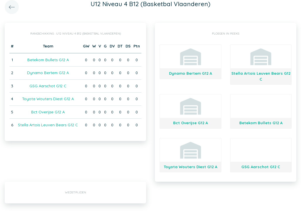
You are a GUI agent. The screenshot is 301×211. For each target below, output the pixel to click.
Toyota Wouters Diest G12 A (48, 98)
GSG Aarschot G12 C (47, 86)
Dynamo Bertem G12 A (48, 72)
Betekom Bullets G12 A (48, 59)
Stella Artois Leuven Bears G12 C (48, 124)
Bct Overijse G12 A (48, 112)
